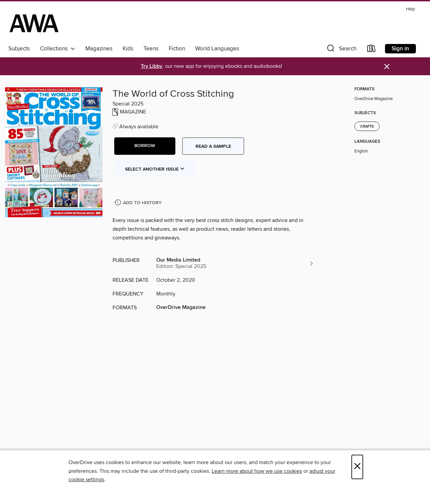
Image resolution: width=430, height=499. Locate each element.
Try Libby (151, 66)
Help (410, 9)
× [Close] (357, 466)
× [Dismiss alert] (386, 66)
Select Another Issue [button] (155, 169)
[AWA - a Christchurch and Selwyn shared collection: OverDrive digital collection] (34, 23)
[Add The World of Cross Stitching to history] (138, 203)
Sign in (400, 48)
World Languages (217, 48)
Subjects (19, 48)
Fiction (177, 48)
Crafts (367, 126)
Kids (128, 48)
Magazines (99, 48)
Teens (151, 48)
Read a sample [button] (213, 146)
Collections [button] (57, 48)
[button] (340, 49)
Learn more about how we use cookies (257, 471)
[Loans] (371, 49)
